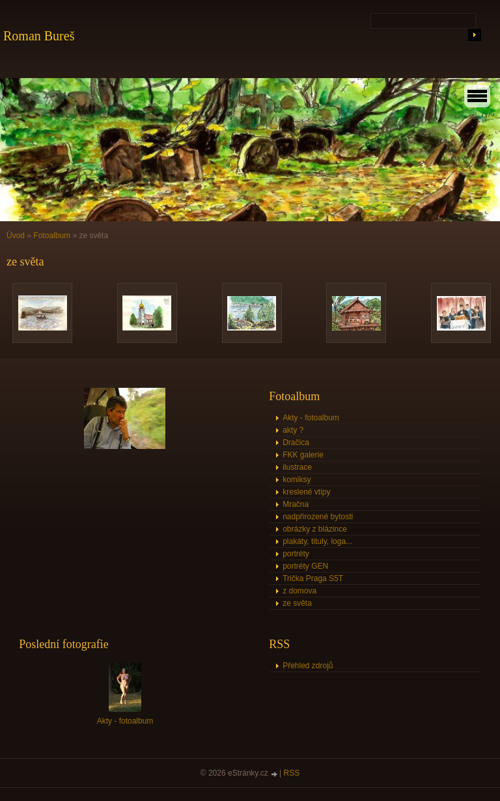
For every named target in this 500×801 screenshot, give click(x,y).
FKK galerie (303, 454)
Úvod (16, 235)
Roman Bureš (38, 36)
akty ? (293, 430)
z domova (299, 590)
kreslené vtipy (306, 491)
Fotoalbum (51, 235)
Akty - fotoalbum (311, 417)
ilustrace (297, 467)
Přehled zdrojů (308, 665)
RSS (292, 773)
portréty (296, 553)
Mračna (296, 504)
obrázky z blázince (315, 529)
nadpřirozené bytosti (318, 516)
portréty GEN (305, 566)
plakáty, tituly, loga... (317, 541)
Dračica (296, 442)
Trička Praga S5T (313, 578)
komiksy (297, 479)
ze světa (297, 603)
